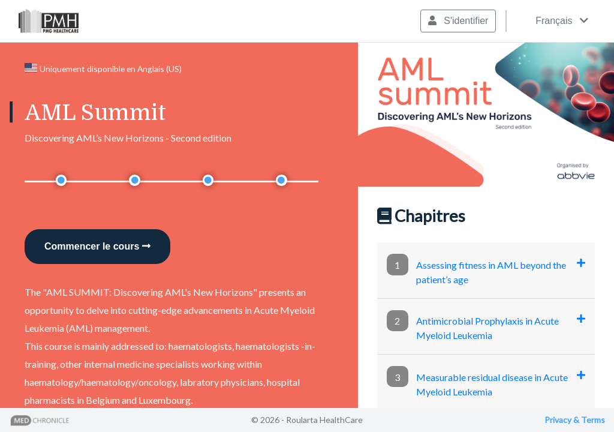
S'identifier (458, 21)
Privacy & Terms (574, 420)
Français (552, 21)
